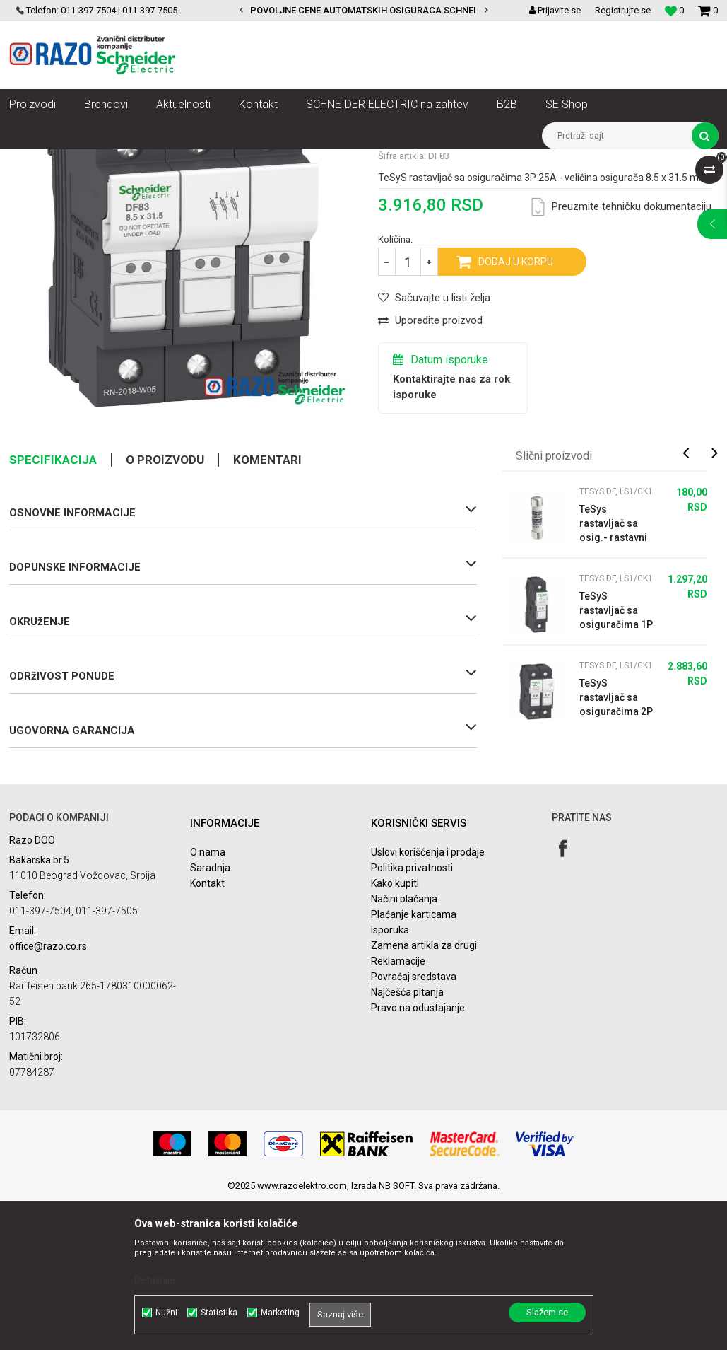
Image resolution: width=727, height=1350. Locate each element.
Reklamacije (398, 1110)
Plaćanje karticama (413, 1063)
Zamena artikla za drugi (424, 1094)
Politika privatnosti (412, 1017)
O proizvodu (165, 609)
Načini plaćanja (404, 1048)
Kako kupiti (395, 1032)
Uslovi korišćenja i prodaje (428, 1001)
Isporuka (390, 1079)
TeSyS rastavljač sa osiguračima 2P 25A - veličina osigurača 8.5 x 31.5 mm (616, 847)
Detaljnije (154, 1280)
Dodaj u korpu (515, 411)
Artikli (82, 160)
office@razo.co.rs (48, 1095)
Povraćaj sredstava (413, 1125)
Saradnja (210, 1017)
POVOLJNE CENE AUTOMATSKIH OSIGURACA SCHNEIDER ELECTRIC (393, 10)
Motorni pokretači (252, 160)
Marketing (280, 1312)
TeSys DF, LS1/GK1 (509, 160)
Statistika (219, 1312)
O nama (207, 1001)
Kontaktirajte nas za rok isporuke (451, 536)
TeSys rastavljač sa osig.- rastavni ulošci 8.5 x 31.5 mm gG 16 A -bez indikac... (616, 673)
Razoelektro (33, 160)
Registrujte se (623, 10)
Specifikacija (53, 609)
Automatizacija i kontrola (156, 160)
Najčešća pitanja (407, 1141)
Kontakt (207, 1032)
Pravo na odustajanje (418, 1157)
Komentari (267, 609)
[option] (363, 10)
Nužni (166, 1312)
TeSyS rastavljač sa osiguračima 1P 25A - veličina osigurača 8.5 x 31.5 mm (616, 760)
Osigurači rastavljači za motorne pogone (379, 160)
